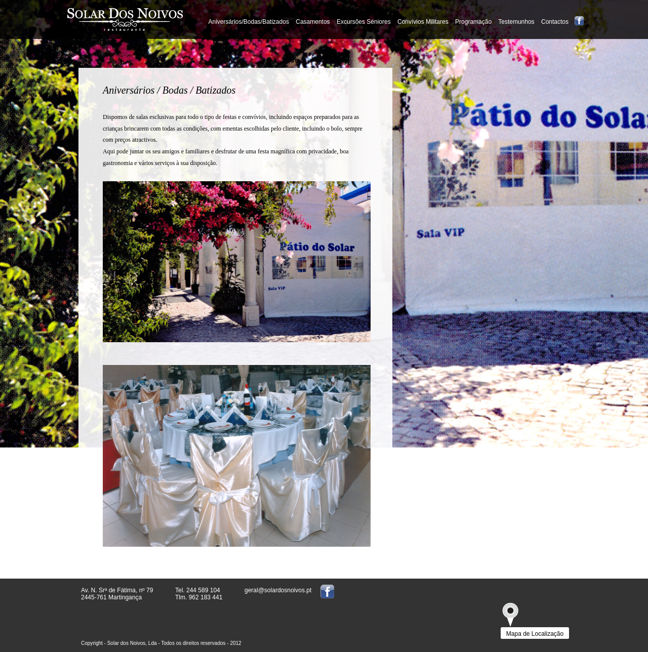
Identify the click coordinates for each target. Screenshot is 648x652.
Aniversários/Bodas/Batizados (248, 21)
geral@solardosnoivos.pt (278, 590)
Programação (473, 21)
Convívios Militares (423, 21)
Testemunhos (517, 21)
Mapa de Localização (534, 633)
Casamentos (313, 21)
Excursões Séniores (364, 21)
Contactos (555, 21)
